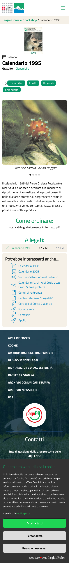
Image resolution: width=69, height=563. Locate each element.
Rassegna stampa (21, 375)
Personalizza (34, 536)
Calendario (11, 90)
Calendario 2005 (25, 271)
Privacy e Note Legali (24, 360)
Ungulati (48, 83)
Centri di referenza (26, 292)
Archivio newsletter (23, 390)
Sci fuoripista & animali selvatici (35, 277)
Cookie (13, 345)
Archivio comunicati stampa (29, 382)
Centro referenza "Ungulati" (32, 298)
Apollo (18, 320)
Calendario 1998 (25, 266)
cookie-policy (23, 513)
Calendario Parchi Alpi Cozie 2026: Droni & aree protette (36, 284)
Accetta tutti (34, 523)
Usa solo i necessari (34, 548)
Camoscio (20, 314)
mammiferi (16, 83)
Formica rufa (22, 309)
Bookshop (30, 20)
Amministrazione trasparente (31, 353)
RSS (10, 397)
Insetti (33, 83)
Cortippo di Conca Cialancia (31, 303)
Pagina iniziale (13, 20)
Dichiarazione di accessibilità (30, 367)
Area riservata (19, 338)
